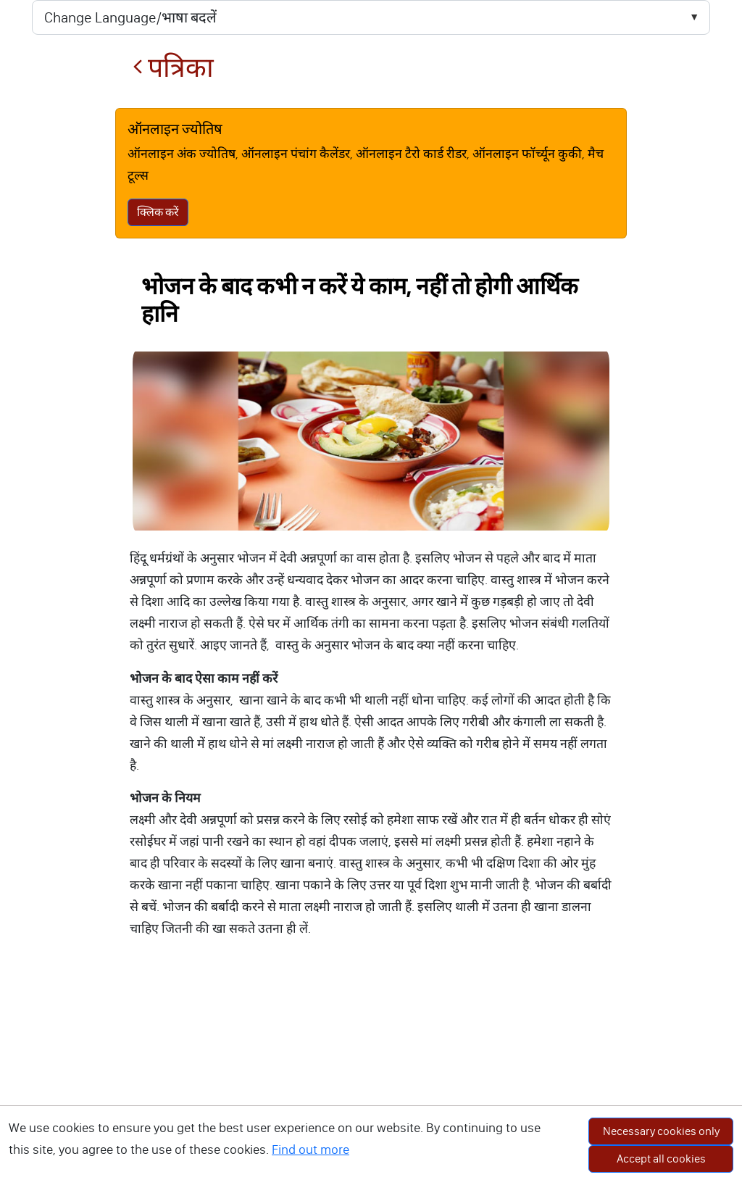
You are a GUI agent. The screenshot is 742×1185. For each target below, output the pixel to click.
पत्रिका (173, 67)
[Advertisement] (371, 1076)
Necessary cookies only (661, 1131)
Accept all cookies (661, 1158)
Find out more (310, 1149)
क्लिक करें (158, 212)
